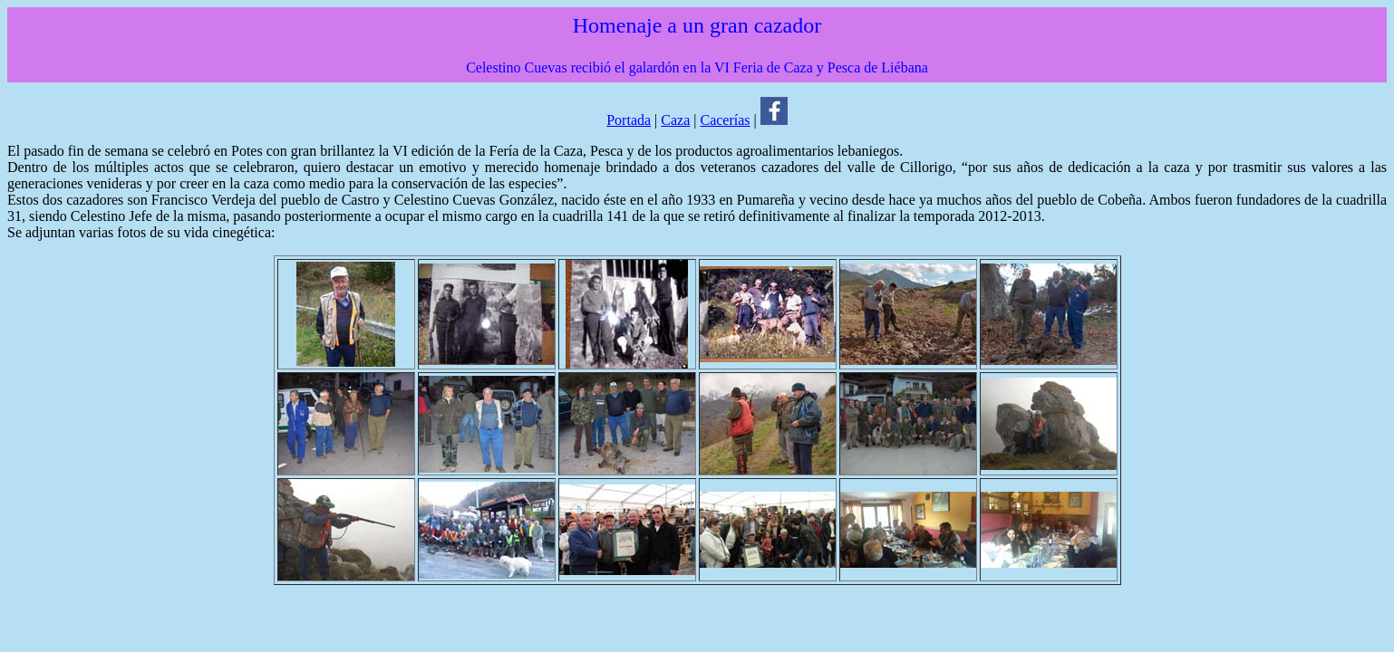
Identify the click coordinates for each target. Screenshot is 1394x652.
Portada (628, 120)
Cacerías (725, 120)
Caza (675, 120)
